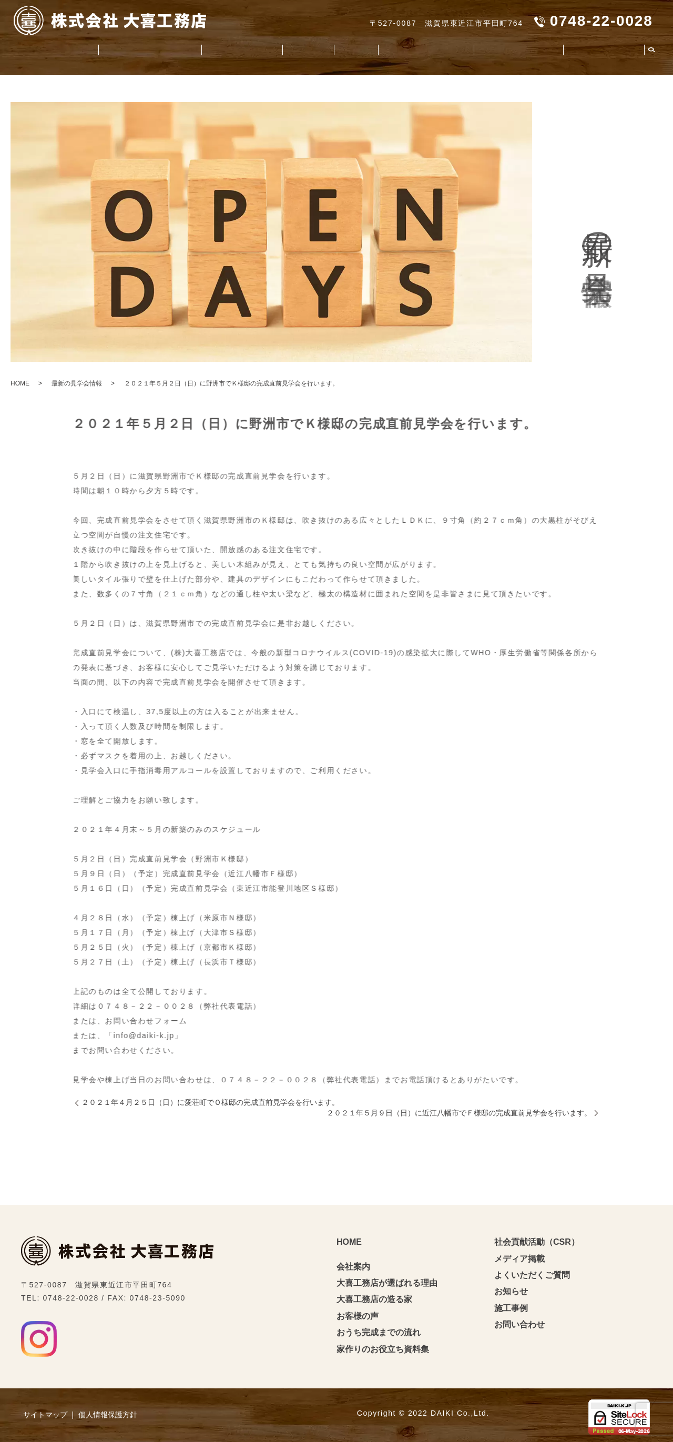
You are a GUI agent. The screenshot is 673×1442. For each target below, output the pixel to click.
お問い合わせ (519, 1324)
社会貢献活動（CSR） (510, 50)
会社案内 (48, 50)
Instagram (39, 1339)
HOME (20, 383)
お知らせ (511, 1291)
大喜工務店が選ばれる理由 (125, 50)
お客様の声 (292, 50)
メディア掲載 (519, 1258)
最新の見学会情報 (77, 383)
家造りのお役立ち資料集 (410, 50)
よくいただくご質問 (600, 50)
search (651, 51)
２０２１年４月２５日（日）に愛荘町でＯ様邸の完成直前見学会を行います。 (210, 1102)
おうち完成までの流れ (378, 1332)
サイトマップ (45, 1414)
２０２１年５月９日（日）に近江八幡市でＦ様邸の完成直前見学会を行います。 (459, 1113)
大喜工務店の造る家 (224, 50)
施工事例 (338, 50)
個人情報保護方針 (107, 1414)
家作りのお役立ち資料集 (382, 1349)
